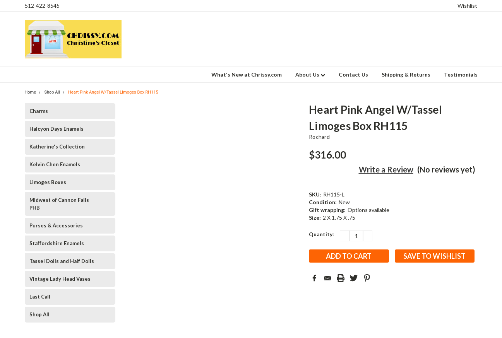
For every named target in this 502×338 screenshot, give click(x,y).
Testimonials (461, 74)
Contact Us (353, 74)
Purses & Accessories (56, 225)
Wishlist (467, 5)
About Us (310, 74)
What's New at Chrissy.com (246, 74)
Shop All (39, 314)
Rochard (319, 136)
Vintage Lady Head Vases (60, 279)
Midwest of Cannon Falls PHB (59, 204)
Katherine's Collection (57, 146)
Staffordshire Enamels (56, 243)
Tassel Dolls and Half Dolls (61, 261)
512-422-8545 (42, 5)
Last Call (39, 297)
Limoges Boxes (47, 182)
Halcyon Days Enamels (56, 129)
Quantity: (321, 234)
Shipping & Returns (406, 74)
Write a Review (386, 169)
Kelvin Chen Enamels (54, 164)
